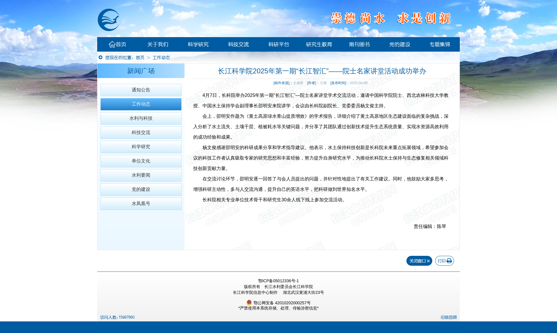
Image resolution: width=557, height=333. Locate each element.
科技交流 (238, 44)
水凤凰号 (141, 203)
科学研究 (198, 44)
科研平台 (278, 44)
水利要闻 (141, 175)
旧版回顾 (449, 317)
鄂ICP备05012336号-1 (278, 280)
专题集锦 (439, 44)
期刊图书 (359, 44)
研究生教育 (319, 44)
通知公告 (141, 89)
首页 (117, 44)
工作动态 (161, 57)
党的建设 (399, 44)
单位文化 (141, 160)
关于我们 (157, 44)
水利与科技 (141, 118)
